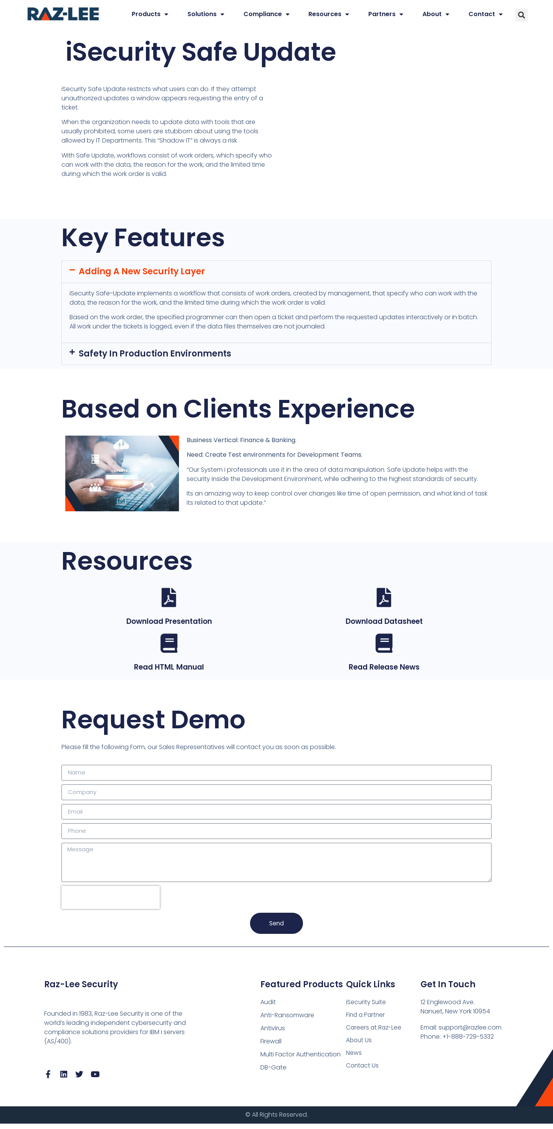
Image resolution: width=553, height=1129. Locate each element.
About (435, 14)
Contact (486, 14)
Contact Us (363, 1072)
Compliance (266, 14)
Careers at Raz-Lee (374, 1032)
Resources (328, 14)
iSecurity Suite (366, 1006)
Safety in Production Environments (155, 354)
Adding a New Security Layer (142, 271)
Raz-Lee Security (81, 989)
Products (150, 14)
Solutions (205, 14)
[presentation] (110, 901)
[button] (521, 14)
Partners (385, 14)
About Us (359, 1045)
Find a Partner (366, 1019)
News (354, 1058)
